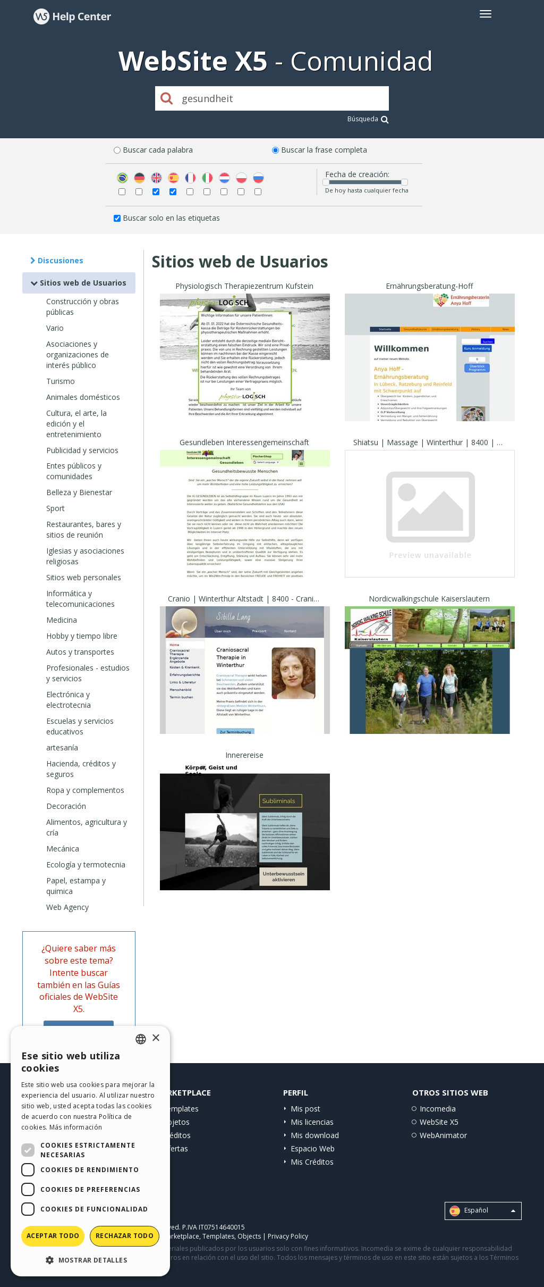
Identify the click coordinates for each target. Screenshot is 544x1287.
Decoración (66, 806)
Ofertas (175, 1148)
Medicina (61, 620)
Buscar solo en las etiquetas (171, 218)
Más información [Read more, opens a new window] (76, 1127)
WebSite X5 (439, 1122)
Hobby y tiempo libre (81, 636)
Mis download (315, 1135)
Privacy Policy (288, 1236)
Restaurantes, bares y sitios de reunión (83, 529)
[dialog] (90, 1151)
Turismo (60, 381)
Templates (180, 1109)
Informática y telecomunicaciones (80, 598)
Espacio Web (313, 1148)
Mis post (305, 1109)
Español (482, 1211)
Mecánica (62, 848)
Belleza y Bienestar (79, 492)
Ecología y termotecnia (85, 864)
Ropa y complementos (85, 790)
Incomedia (438, 1109)
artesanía (62, 747)
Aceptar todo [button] (53, 1235)
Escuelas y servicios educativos (80, 726)
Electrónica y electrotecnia (68, 699)
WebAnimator (443, 1135)
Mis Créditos (312, 1162)
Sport (55, 508)
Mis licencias (312, 1122)
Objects (249, 1236)
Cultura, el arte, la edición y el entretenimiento (76, 423)
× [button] (155, 1038)
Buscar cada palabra (158, 150)
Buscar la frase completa (324, 150)
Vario (55, 328)
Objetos (176, 1122)
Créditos (176, 1135)
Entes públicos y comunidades (73, 471)
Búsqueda (368, 118)
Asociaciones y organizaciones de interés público (77, 354)
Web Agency (67, 907)
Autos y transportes (80, 652)
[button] (90, 1259)
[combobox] (140, 1039)
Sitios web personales (83, 577)
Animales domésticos (83, 397)
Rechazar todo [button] (125, 1235)
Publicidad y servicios (82, 450)
